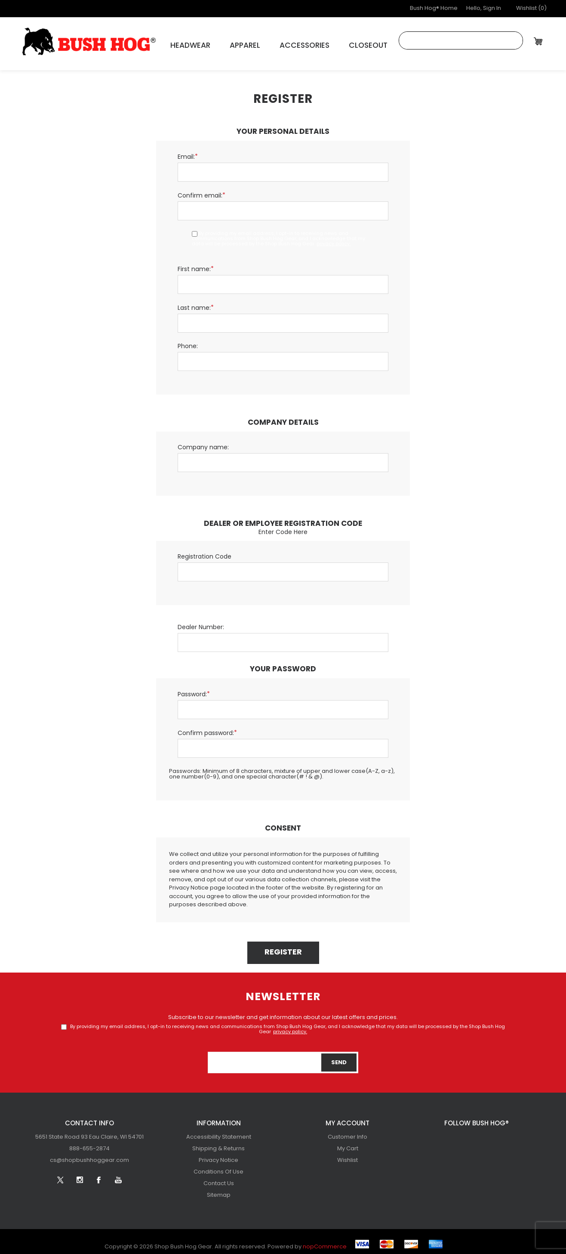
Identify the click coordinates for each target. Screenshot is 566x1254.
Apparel (229, 43)
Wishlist (347, 1155)
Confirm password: (206, 728)
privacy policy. (334, 239)
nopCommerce (325, 1242)
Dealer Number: (201, 622)
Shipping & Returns (218, 1143)
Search (514, 40)
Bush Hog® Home (434, 8)
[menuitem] (89, 1132)
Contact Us (218, 1178)
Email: (186, 152)
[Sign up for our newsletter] (283, 1057)
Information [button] (219, 1118)
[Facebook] (486, 1135)
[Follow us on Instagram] (466, 1135)
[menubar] (89, 1143)
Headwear (183, 43)
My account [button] (347, 1118)
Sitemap (219, 1190)
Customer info (347, 1132)
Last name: (194, 303)
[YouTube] (505, 1135)
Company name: (203, 442)
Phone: (188, 341)
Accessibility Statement (218, 1132)
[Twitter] (447, 1135)
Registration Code (204, 552)
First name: (194, 264)
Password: (192, 689)
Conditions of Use (218, 1167)
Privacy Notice (218, 1155)
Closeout (333, 43)
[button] (531, 8)
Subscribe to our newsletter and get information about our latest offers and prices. (283, 1012)
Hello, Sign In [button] (483, 8)
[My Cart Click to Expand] (539, 41)
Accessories (279, 43)
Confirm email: (200, 191)
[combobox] (452, 40)
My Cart (347, 1143)
